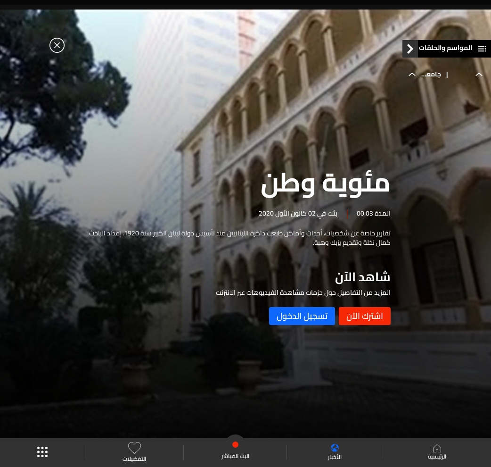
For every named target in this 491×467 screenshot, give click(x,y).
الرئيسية (437, 452)
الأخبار (335, 452)
